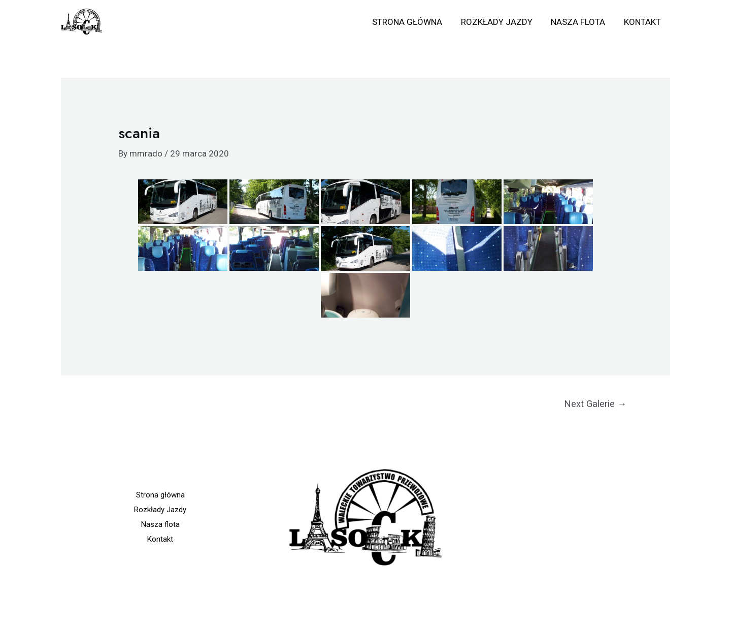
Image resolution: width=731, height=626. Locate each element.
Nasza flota (580, 22)
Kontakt (642, 22)
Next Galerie (595, 403)
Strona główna (412, 22)
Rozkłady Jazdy (500, 22)
